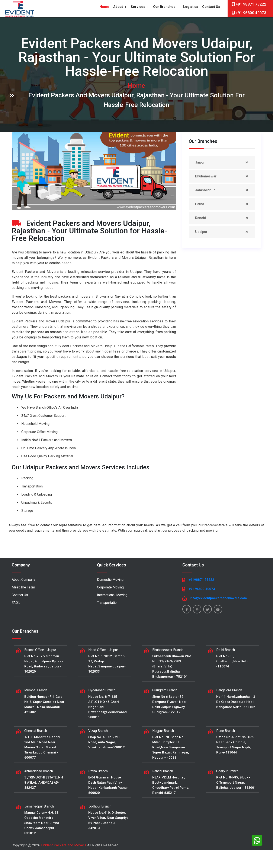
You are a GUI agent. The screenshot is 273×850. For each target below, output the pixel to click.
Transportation (107, 603)
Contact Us (211, 7)
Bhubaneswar (205, 176)
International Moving (112, 595)
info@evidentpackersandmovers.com (218, 598)
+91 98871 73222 (251, 4)
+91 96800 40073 (251, 12)
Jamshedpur (205, 190)
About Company (23, 580)
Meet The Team (23, 587)
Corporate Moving (110, 587)
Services (140, 7)
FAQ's (16, 603)
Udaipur (201, 232)
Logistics (190, 7)
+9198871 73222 (201, 580)
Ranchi (200, 218)
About (120, 7)
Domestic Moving (110, 580)
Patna (199, 204)
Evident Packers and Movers (63, 845)
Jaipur (200, 162)
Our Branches (166, 7)
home (104, 7)
